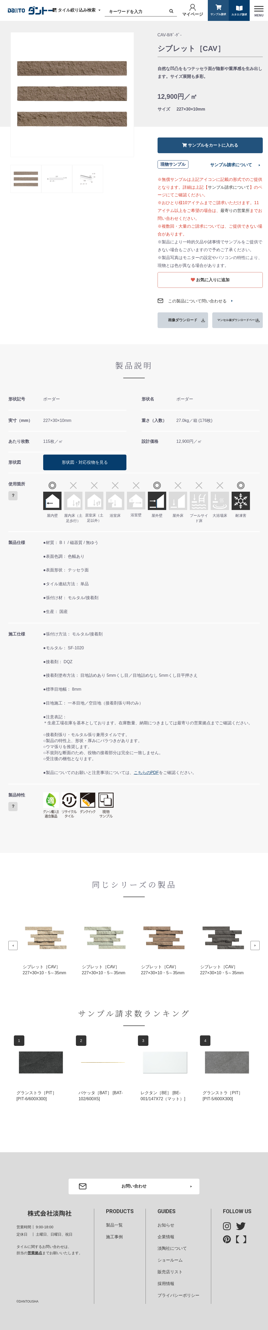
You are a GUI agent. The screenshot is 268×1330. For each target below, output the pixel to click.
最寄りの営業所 (235, 210)
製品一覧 (114, 1225)
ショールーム (170, 1260)
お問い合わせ (134, 1186)
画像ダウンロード (182, 320)
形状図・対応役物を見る (85, 462)
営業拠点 (34, 1253)
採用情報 (166, 1283)
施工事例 (114, 1237)
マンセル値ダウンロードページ (237, 320)
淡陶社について (172, 1248)
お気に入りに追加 (210, 280)
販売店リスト (170, 1272)
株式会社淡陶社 (49, 1213)
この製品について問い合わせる (197, 301)
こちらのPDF (146, 772)
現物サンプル (173, 164)
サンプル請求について (231, 165)
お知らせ (166, 1225)
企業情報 (166, 1237)
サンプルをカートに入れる (210, 145)
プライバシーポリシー (178, 1295)
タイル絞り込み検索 (77, 10)
